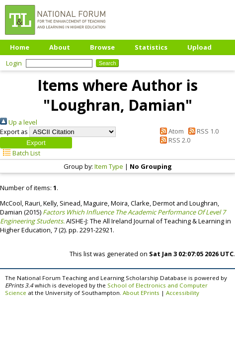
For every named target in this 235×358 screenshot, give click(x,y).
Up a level (18, 122)
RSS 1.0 (202, 131)
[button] (36, 142)
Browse (102, 47)
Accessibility (182, 292)
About (59, 47)
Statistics (151, 47)
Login (14, 63)
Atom (170, 131)
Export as (14, 131)
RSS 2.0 (173, 140)
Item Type (108, 166)
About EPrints (141, 292)
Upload (199, 47)
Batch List (20, 152)
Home (19, 47)
